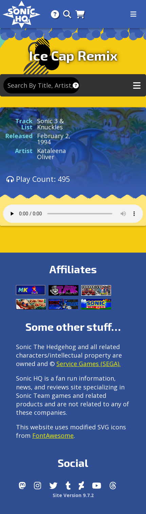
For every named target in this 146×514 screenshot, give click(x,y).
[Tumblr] (68, 485)
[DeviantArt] (81, 485)
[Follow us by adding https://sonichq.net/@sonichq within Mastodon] (22, 485)
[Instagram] (37, 485)
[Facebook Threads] (112, 485)
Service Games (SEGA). (88, 364)
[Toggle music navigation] (137, 85)
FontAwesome (53, 435)
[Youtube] (96, 485)
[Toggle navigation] (133, 14)
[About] (53, 14)
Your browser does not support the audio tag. (73, 214)
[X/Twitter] (53, 485)
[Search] (65, 14)
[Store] (78, 14)
